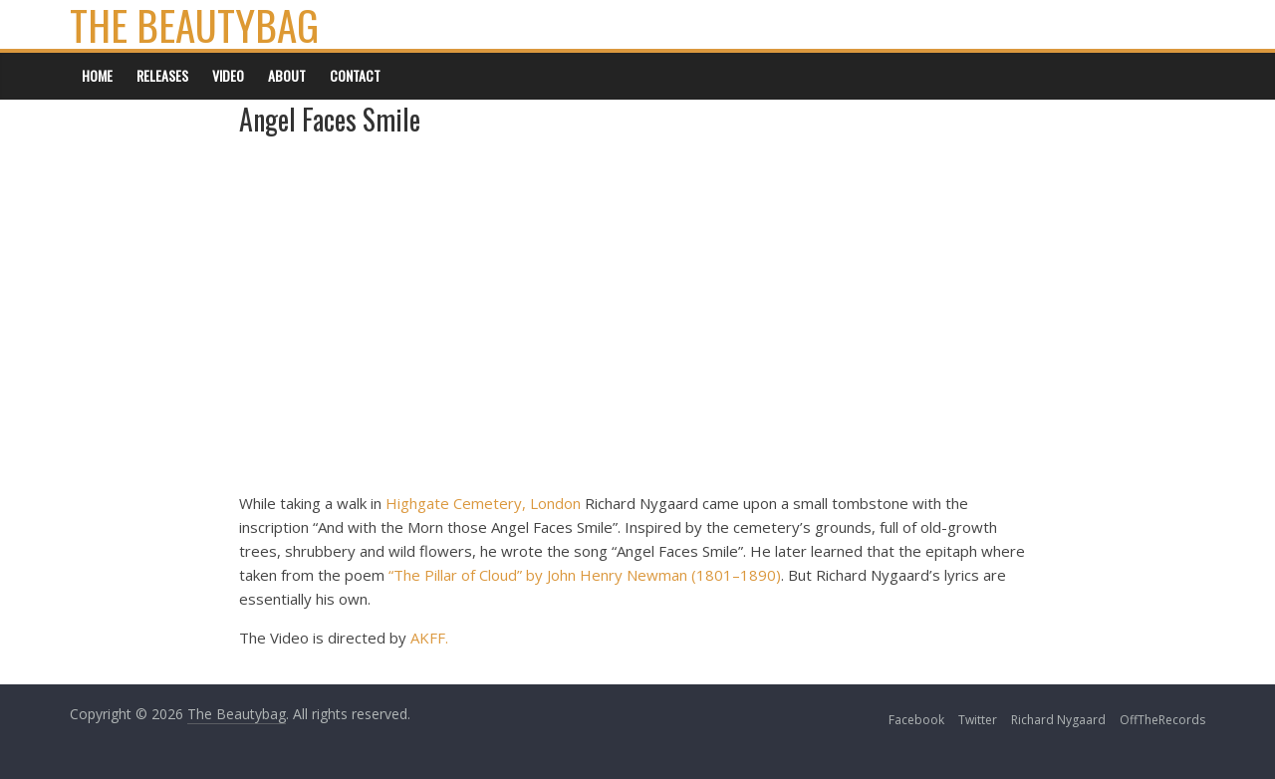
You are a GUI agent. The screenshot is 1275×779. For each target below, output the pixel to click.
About (287, 75)
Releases (162, 75)
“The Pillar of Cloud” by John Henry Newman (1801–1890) (584, 575)
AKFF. (429, 638)
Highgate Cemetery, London (483, 503)
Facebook (916, 719)
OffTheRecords (1162, 719)
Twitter (977, 719)
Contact (355, 75)
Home (97, 75)
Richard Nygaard (1058, 719)
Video (228, 75)
